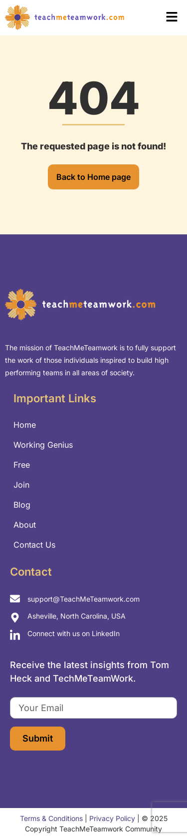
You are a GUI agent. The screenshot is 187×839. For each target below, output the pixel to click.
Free (21, 465)
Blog (21, 505)
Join (21, 485)
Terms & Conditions (51, 818)
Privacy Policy (112, 818)
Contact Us (34, 545)
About (24, 525)
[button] (159, 17)
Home (24, 425)
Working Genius (43, 445)
